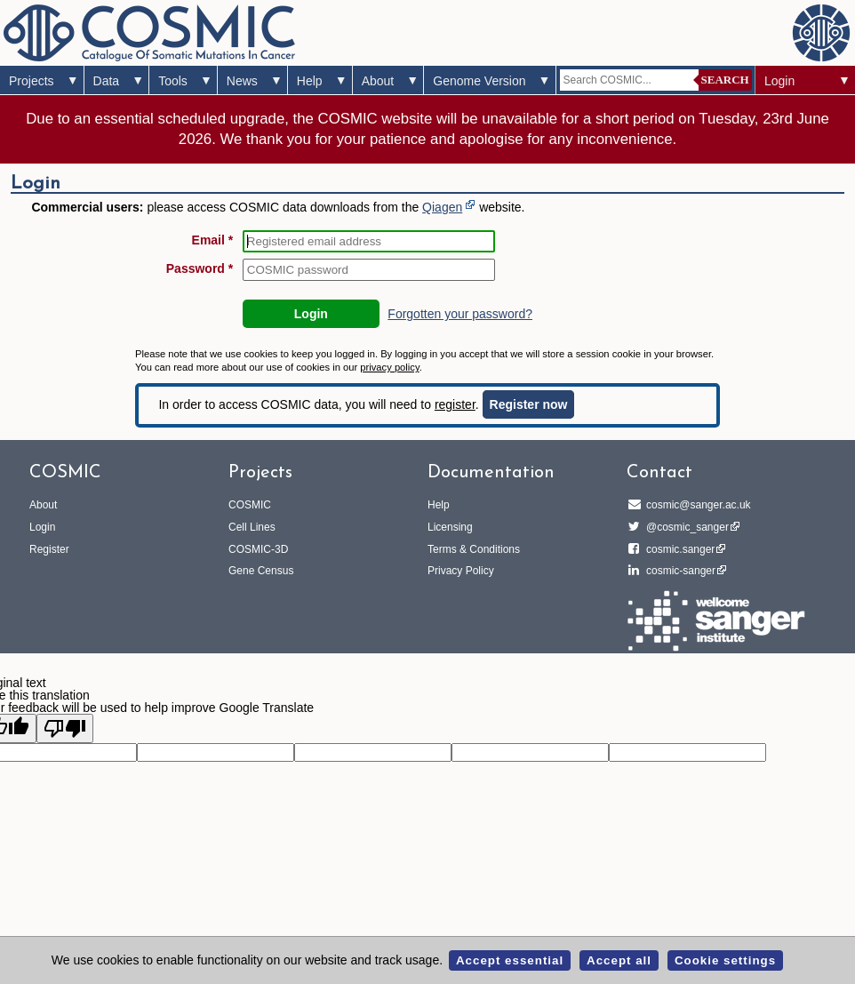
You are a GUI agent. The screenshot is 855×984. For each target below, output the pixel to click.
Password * (199, 268)
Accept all (619, 960)
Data (106, 81)
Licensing (450, 527)
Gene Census (260, 570)
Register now (529, 404)
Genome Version (479, 81)
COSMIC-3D (258, 549)
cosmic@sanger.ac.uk (696, 505)
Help (310, 81)
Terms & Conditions (474, 549)
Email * (213, 240)
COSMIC (249, 505)
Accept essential (509, 960)
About (378, 81)
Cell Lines (252, 527)
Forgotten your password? (460, 314)
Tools (173, 81)
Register (49, 549)
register (455, 404)
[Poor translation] (64, 728)
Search (725, 79)
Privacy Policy (461, 570)
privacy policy (389, 367)
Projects (31, 81)
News (242, 81)
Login (779, 81)
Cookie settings (725, 960)
